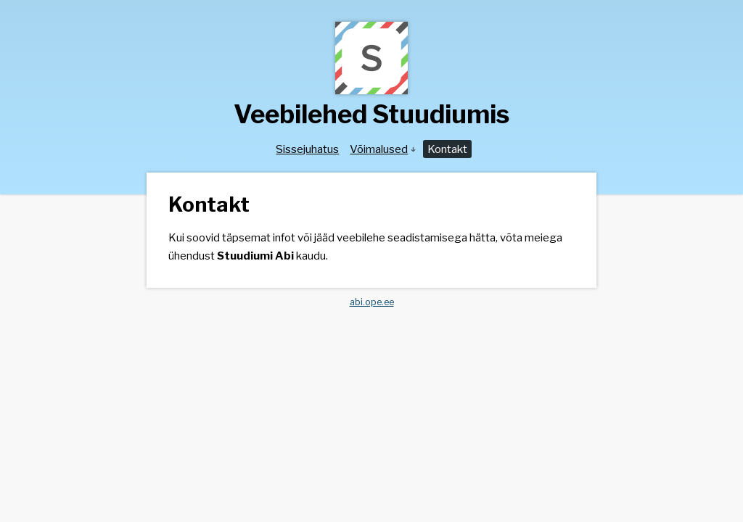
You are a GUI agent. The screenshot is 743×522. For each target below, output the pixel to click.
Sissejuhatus (307, 149)
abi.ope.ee (372, 302)
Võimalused (383, 149)
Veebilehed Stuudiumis (371, 114)
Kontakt (447, 149)
